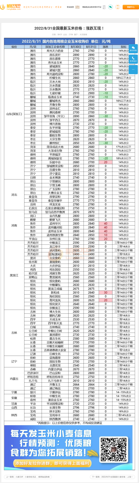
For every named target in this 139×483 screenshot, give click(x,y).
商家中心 (131, 7)
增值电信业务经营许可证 (94, 7)
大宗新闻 (83, 46)
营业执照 (73, 7)
